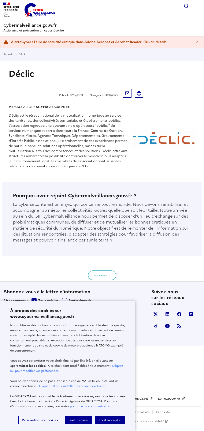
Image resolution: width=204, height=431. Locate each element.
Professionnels (80, 300)
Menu (198, 6)
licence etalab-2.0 (153, 421)
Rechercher (186, 6)
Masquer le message (197, 41)
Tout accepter (110, 420)
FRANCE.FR (140, 399)
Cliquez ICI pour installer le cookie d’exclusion (72, 386)
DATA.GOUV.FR (169, 399)
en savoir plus (102, 275)
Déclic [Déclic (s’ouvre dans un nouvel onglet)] (14, 115)
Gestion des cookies (137, 412)
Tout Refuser (78, 420)
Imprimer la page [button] (139, 93)
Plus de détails (154, 41)
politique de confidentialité (90, 406)
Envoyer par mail (127, 93)
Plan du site (163, 412)
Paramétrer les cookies (40, 420)
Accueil (7, 54)
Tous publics (48, 300)
